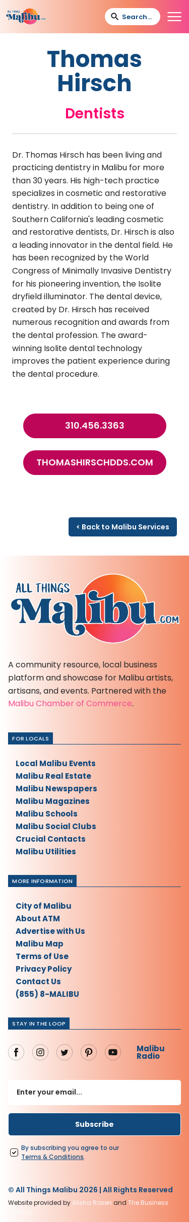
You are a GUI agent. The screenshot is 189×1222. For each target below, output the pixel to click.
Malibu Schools (47, 813)
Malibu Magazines (53, 801)
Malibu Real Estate (53, 776)
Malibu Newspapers (56, 788)
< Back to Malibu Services (122, 527)
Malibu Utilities (46, 851)
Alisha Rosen (92, 1202)
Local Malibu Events (56, 763)
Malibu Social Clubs (56, 826)
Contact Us (38, 981)
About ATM (38, 918)
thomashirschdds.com (94, 462)
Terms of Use (42, 956)
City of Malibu (44, 906)
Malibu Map (40, 943)
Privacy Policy (44, 969)
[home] (26, 17)
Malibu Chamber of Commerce (70, 703)
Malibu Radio (151, 1052)
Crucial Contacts (51, 839)
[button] (174, 17)
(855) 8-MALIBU (47, 994)
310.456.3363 (94, 426)
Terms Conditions (52, 1156)
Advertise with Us (50, 931)
